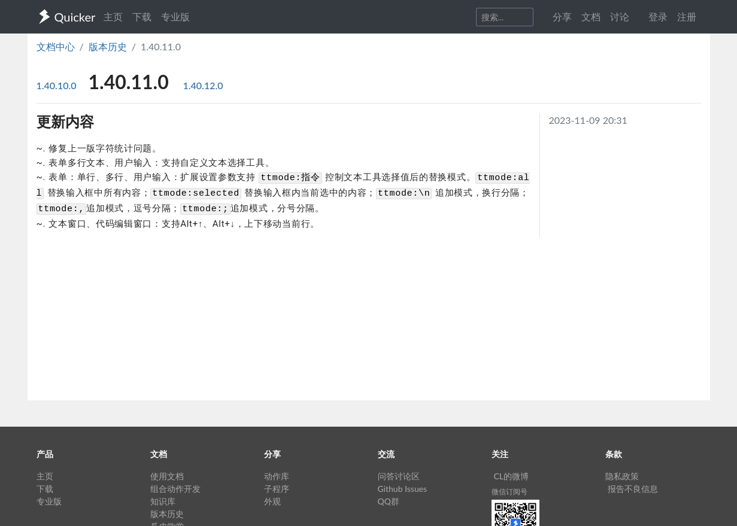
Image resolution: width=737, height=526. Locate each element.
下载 (141, 16)
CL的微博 (511, 476)
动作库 (276, 476)
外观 (272, 501)
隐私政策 (622, 476)
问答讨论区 (399, 476)
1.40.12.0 (203, 85)
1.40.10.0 (58, 85)
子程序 (276, 489)
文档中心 (56, 46)
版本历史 (108, 46)
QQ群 (388, 501)
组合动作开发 (175, 489)
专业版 (175, 16)
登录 (658, 16)
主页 (113, 16)
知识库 (162, 501)
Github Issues (402, 489)
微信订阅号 (509, 491)
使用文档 (167, 476)
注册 (686, 16)
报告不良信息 (633, 489)
